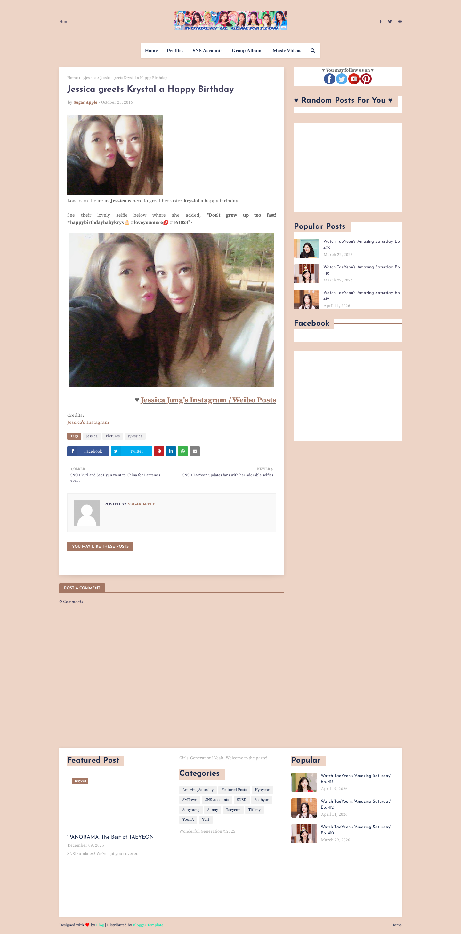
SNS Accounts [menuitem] (207, 50)
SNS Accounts (217, 799)
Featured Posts (234, 790)
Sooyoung (190, 809)
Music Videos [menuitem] (287, 50)
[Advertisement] (348, 167)
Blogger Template (148, 925)
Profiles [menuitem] (175, 50)
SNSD (242, 799)
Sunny (212, 809)
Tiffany (254, 809)
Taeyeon (233, 809)
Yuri (205, 819)
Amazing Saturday (198, 790)
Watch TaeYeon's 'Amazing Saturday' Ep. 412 (361, 296)
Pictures (113, 436)
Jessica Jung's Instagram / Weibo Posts (208, 400)
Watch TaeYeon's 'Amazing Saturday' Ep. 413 (356, 779)
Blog (100, 925)
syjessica (89, 77)
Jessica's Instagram (88, 422)
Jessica (92, 436)
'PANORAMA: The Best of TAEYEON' (111, 837)
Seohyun (262, 799)
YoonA (188, 819)
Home (65, 21)
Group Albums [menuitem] (247, 50)
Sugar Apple (85, 102)
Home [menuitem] (151, 50)
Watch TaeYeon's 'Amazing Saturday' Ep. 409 (361, 245)
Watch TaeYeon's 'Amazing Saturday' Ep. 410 (361, 270)
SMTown (189, 799)
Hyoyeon (262, 790)
